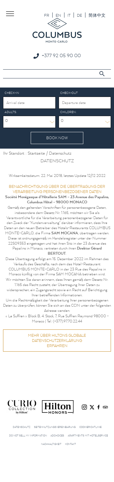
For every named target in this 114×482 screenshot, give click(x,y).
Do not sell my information (28, 435)
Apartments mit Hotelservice (88, 435)
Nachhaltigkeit (51, 444)
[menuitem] (46, 15)
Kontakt (70, 444)
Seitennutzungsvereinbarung (55, 427)
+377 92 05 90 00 (61, 55)
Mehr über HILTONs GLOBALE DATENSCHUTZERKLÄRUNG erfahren (57, 340)
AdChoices (57, 435)
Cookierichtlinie (90, 427)
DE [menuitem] (79, 15)
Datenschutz (21, 427)
